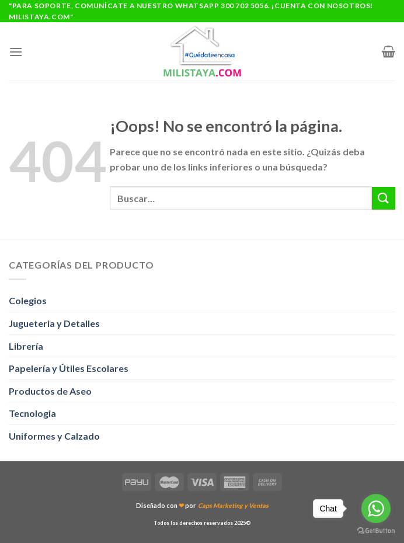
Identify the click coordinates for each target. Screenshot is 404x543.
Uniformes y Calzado (54, 435)
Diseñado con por (202, 505)
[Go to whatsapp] (376, 508)
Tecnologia (32, 413)
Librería (26, 345)
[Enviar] (383, 198)
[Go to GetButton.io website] (376, 531)
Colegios (28, 300)
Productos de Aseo (50, 390)
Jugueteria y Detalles (54, 323)
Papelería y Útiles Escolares (68, 368)
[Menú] (16, 51)
